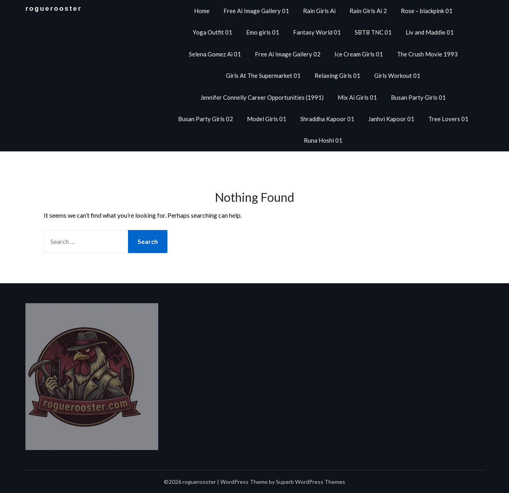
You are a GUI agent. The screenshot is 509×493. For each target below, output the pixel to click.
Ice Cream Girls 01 (358, 54)
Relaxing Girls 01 (337, 75)
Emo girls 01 (262, 32)
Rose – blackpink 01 (427, 10)
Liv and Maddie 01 (430, 32)
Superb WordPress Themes (310, 481)
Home (202, 10)
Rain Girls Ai (319, 10)
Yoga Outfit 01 (212, 32)
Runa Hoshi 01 (323, 140)
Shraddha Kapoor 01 (327, 118)
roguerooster (53, 8)
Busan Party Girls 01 (418, 97)
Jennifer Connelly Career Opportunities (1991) (262, 97)
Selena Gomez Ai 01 (215, 54)
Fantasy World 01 (317, 32)
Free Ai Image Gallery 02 (288, 54)
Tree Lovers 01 (448, 118)
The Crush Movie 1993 (427, 54)
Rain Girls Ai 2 (368, 10)
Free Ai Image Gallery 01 (256, 10)
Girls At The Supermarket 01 (263, 75)
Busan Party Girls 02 (205, 118)
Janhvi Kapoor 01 (391, 118)
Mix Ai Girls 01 (357, 97)
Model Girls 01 (266, 118)
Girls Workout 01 (397, 75)
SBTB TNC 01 (373, 32)
